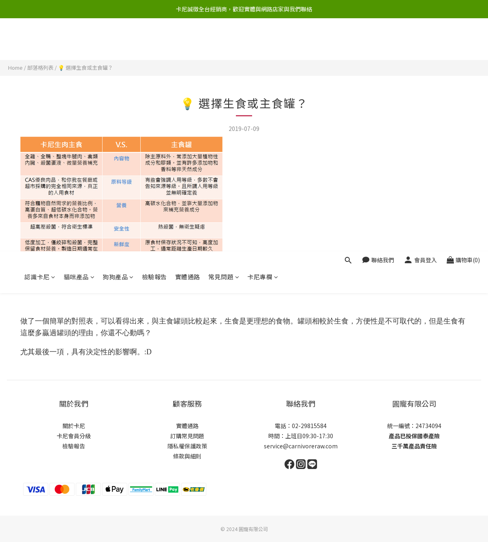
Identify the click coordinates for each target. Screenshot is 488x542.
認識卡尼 (40, 43)
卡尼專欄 (262, 43)
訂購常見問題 (187, 436)
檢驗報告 (154, 43)
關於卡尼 (73, 426)
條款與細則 (187, 456)
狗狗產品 (118, 43)
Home (15, 67)
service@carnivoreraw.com (301, 446)
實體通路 (187, 43)
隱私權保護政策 (187, 446)
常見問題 (224, 43)
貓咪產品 (79, 43)
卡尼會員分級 (74, 436)
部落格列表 (40, 67)
